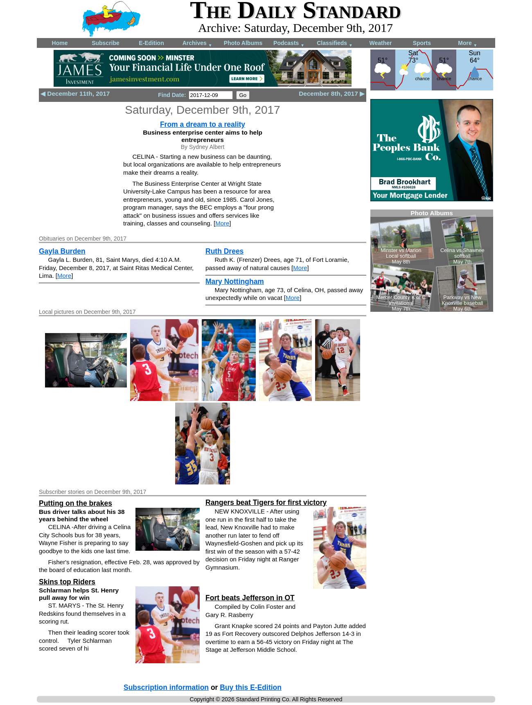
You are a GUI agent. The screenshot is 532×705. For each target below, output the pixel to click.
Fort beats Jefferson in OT (250, 598)
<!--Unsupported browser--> (431, 260)
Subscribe (105, 43)
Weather (381, 43)
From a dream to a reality (202, 124)
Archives (197, 43)
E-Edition (151, 43)
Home (60, 43)
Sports (422, 43)
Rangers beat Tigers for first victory (266, 502)
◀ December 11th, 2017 (75, 93)
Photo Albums (243, 43)
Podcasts (288, 43)
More (467, 43)
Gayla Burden (62, 251)
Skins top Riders (67, 582)
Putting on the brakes (75, 503)
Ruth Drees (224, 251)
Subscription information (166, 687)
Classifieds (335, 43)
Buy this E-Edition (251, 687)
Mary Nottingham (234, 281)
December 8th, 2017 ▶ (332, 93)
